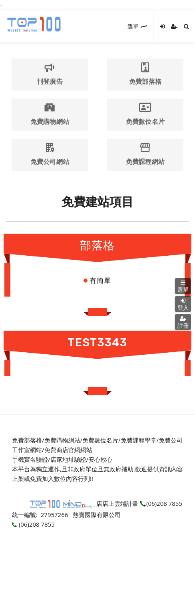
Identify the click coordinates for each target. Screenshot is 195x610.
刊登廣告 (50, 74)
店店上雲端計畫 (117, 503)
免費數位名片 (145, 114)
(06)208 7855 (161, 503)
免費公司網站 (50, 154)
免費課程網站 (145, 154)
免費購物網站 (50, 114)
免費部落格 (145, 74)
